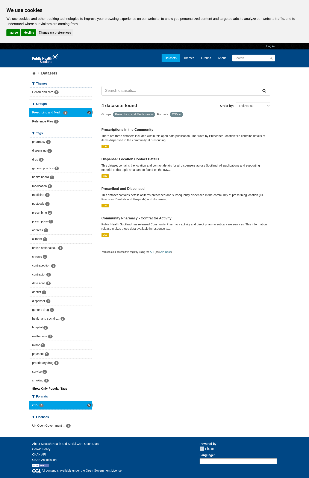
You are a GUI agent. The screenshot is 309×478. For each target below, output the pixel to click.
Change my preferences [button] (55, 32)
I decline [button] (28, 32)
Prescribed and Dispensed (123, 189)
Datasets (171, 58)
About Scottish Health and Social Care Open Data (65, 443)
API (152, 251)
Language (207, 455)
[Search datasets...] (180, 91)
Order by (226, 105)
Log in (270, 46)
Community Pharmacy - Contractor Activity (136, 218)
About (222, 58)
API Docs (165, 251)
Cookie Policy (41, 449)
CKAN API (39, 454)
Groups (206, 58)
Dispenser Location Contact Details (130, 159)
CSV (105, 146)
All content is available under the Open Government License (77, 470)
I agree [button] (13, 32)
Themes (188, 58)
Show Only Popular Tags (49, 388)
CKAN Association (44, 460)
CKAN (207, 448)
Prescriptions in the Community (127, 129)
